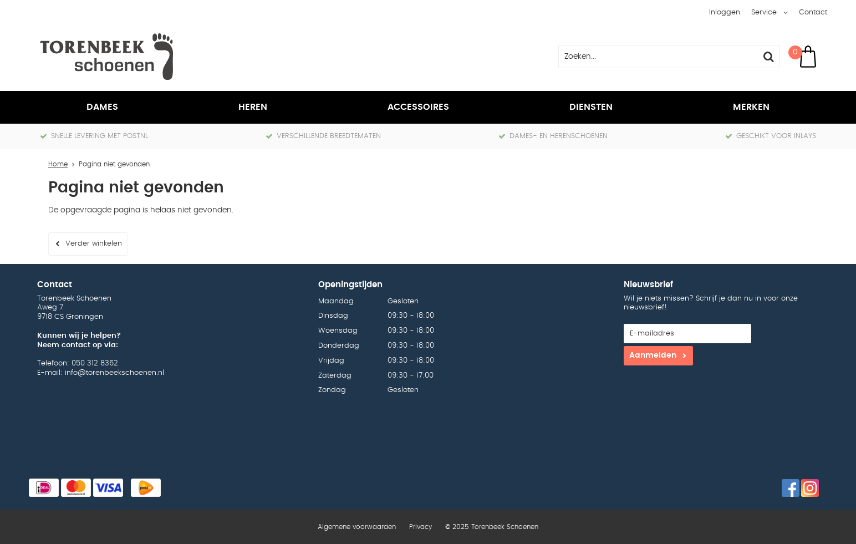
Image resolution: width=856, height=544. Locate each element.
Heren (252, 107)
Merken (751, 107)
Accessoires (418, 107)
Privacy (420, 526)
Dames (102, 107)
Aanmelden (652, 355)
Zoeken (768, 56)
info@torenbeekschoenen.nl (114, 373)
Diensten (591, 107)
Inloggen (724, 12)
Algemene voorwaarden (357, 526)
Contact (813, 12)
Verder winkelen (93, 243)
